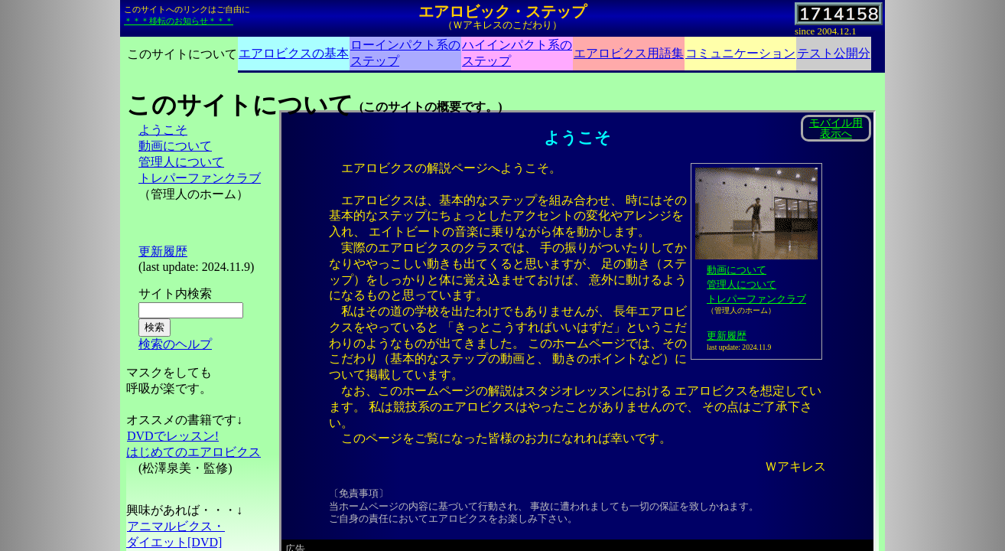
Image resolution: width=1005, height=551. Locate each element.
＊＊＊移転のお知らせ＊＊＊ (178, 20)
